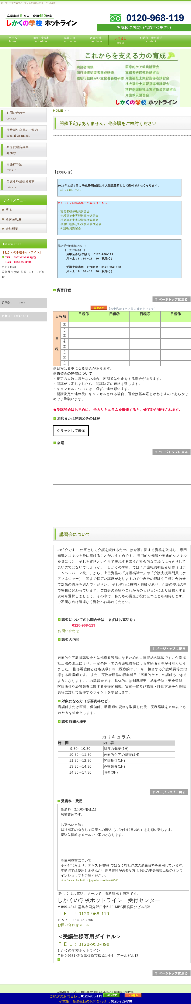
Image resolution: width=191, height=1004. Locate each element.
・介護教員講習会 (69, 228)
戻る (9, 209)
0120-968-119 (91, 996)
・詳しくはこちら (69, 189)
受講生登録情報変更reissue (21, 184)
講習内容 (70, 39)
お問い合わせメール (74, 925)
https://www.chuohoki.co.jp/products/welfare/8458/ (89, 880)
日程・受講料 (41, 39)
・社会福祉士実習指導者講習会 (78, 220)
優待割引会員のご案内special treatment (22, 132)
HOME (58, 110)
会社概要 (12, 228)
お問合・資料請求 (151, 39)
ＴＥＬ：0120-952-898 (84, 944)
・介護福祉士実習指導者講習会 (78, 215)
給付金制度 (13, 219)
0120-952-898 (121, 1001)
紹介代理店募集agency (18, 150)
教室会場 (96, 39)
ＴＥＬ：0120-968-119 (83, 913)
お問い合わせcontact (16, 115)
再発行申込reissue (14, 167)
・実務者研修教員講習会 (74, 211)
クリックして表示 (71, 430)
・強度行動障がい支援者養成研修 (79, 224)
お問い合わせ (68, 631)
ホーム (12, 39)
